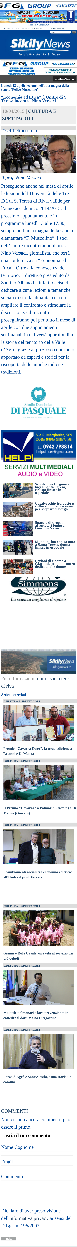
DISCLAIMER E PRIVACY (55, 29)
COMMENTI (14, 1111)
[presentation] (16, 1201)
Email (7, 1162)
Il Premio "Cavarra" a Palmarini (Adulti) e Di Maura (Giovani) (39, 806)
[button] (64, 78)
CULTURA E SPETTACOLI (22, 701)
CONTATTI (26, 29)
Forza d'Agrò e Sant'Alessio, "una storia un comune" (38, 1075)
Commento (12, 1176)
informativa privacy (29, 1218)
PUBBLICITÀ (16, 29)
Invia (8, 1238)
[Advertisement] (38, 625)
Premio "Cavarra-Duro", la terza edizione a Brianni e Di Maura (38, 747)
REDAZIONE (5, 29)
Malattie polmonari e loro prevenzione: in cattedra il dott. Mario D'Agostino (38, 1011)
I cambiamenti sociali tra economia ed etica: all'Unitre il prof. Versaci (38, 870)
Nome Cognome (17, 1147)
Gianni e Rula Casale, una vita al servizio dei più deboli (38, 951)
